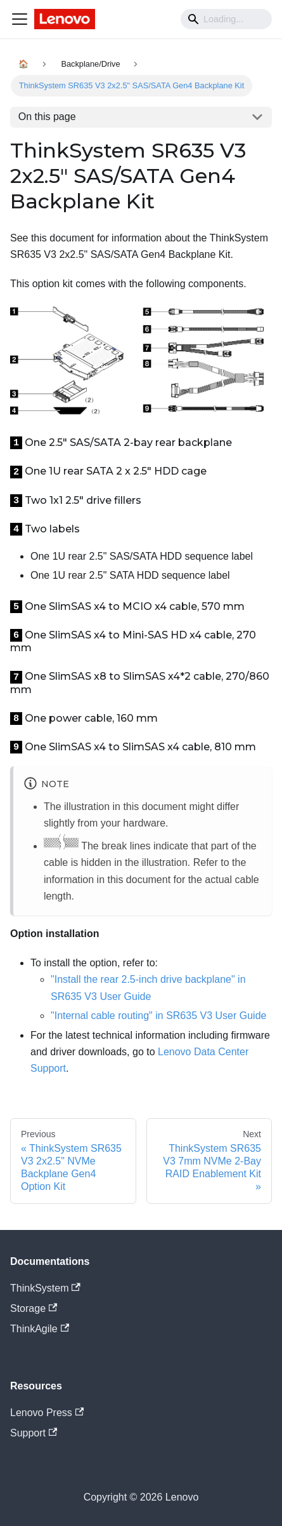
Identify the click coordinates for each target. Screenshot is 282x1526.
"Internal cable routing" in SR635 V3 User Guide (158, 1015)
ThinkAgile (39, 1328)
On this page (47, 116)
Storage (33, 1308)
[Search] (226, 19)
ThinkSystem (45, 1288)
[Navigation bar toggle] (19, 19)
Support (33, 1433)
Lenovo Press (47, 1412)
